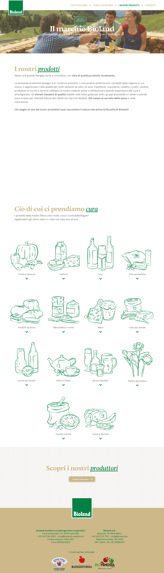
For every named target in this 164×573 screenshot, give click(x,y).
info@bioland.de (119, 536)
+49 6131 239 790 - (101, 536)
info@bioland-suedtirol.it (71, 536)
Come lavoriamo (103, 5)
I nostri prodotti (129, 5)
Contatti (150, 5)
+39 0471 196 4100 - (47, 536)
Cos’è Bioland (78, 5)
